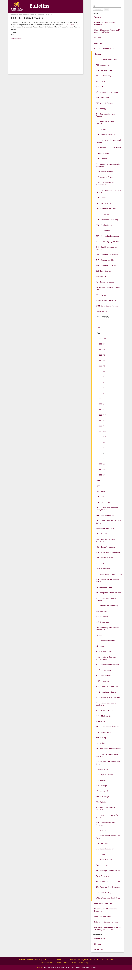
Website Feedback (70, 962)
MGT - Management (103, 676)
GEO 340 (102, 415)
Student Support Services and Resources (105, 910)
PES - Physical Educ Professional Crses (108, 763)
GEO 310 (102, 355)
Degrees (97, 38)
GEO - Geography (102, 317)
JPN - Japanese (101, 611)
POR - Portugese (102, 786)
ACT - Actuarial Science (104, 70)
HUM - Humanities (103, 569)
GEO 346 (102, 431)
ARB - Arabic (100, 81)
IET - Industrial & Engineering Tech (109, 574)
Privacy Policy (83, 962)
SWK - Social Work (103, 876)
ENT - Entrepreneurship (105, 260)
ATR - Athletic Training (104, 103)
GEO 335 (102, 409)
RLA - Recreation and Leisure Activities (107, 808)
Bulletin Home (99, 938)
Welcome (97, 17)
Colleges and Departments (104, 903)
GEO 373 (102, 453)
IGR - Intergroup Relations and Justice (107, 581)
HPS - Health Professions (105, 547)
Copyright (39, 967)
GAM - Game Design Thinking (107, 306)
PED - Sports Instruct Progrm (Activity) (107, 755)
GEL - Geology (101, 311)
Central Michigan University (30, 959)
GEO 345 (102, 426)
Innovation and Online (102, 916)
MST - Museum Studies (105, 710)
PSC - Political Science (104, 791)
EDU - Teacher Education (105, 225)
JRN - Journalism (102, 617)
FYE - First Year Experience (106, 300)
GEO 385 (102, 464)
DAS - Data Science (103, 203)
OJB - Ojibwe (101, 743)
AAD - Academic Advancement (107, 59)
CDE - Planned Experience (105, 135)
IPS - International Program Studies (106, 599)
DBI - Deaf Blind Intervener (106, 209)
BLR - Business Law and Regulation (105, 123)
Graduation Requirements (104, 48)
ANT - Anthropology (103, 76)
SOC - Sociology (102, 843)
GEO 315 (102, 366)
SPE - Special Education (105, 849)
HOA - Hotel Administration (106, 528)
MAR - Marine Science (104, 652)
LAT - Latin (100, 635)
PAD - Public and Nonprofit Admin (108, 749)
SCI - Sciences (101, 830)
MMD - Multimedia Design (106, 692)
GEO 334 (102, 404)
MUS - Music (101, 721)
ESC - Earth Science (103, 271)
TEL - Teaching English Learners (108, 887)
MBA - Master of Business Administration (106, 658)
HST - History (101, 563)
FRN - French (101, 295)
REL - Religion (101, 802)
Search (106, 9)
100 (98, 322)
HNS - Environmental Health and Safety (108, 522)
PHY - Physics (101, 780)
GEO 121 (73, 25)
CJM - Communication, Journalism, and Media (108, 165)
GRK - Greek (100, 497)
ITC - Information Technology (107, 606)
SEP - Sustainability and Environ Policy (108, 837)
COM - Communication (104, 172)
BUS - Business (101, 129)
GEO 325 (102, 382)
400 (98, 480)
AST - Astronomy (102, 98)
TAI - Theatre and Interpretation (108, 882)
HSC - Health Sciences (104, 558)
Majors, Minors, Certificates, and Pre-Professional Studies (108, 31)
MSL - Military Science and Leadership (106, 704)
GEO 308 (102, 349)
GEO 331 (102, 393)
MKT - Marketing (102, 681)
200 (98, 328)
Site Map (97, 944)
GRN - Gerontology (103, 502)
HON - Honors (101, 534)
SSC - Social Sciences (104, 860)
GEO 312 (102, 360)
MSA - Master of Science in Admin (108, 697)
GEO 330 (102, 388)
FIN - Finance (101, 276)
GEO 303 (102, 344)
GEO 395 (102, 469)
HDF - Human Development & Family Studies (107, 509)
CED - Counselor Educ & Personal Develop (108, 141)
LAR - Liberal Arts (102, 622)
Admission (98, 43)
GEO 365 (102, 448)
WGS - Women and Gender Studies (109, 898)
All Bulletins (98, 949)
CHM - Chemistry (102, 153)
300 (98, 333)
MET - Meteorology (103, 670)
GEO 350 (102, 437)
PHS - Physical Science (104, 775)
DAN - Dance (101, 198)
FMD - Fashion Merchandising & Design (108, 288)
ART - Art (99, 87)
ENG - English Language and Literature (106, 248)
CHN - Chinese (101, 159)
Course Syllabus (16, 38)
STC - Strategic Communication (108, 871)
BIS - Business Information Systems (106, 115)
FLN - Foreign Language (105, 282)
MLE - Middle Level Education (107, 686)
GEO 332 (102, 399)
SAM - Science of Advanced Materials (106, 824)
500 (98, 486)
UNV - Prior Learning (103, 892)
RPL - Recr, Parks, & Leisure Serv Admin (108, 816)
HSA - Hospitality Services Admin (108, 552)
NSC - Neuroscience (103, 732)
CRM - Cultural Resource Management (105, 184)
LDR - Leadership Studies (105, 641)
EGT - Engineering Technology (107, 236)
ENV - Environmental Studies (107, 266)
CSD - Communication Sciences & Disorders (108, 191)
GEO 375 (102, 459)
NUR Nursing (101, 738)
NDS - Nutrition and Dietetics (107, 727)
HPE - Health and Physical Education (105, 540)
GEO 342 (102, 420)
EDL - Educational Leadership (107, 220)
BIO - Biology (101, 109)
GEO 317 (102, 371)
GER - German (101, 491)
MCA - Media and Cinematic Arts (108, 665)
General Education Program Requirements (104, 23)
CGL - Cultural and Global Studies (108, 148)
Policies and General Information (106, 922)
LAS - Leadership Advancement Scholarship (107, 629)
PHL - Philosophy (102, 769)
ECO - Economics (102, 214)
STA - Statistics (102, 865)
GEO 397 (102, 475)
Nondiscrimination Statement (51, 962)
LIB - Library (100, 646)
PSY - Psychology (102, 797)
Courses (98, 54)
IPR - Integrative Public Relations (108, 593)
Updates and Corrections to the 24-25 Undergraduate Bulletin (107, 928)
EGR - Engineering (103, 231)
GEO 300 (102, 339)
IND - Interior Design (104, 587)
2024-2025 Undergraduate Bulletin (20, 14)
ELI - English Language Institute (108, 242)
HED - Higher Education (105, 515)
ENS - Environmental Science (107, 255)
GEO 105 (66, 25)
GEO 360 (102, 442)
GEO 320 (102, 377)
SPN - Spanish (101, 854)
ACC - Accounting (102, 65)
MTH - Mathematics (103, 716)
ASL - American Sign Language (107, 92)
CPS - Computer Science (105, 177)
